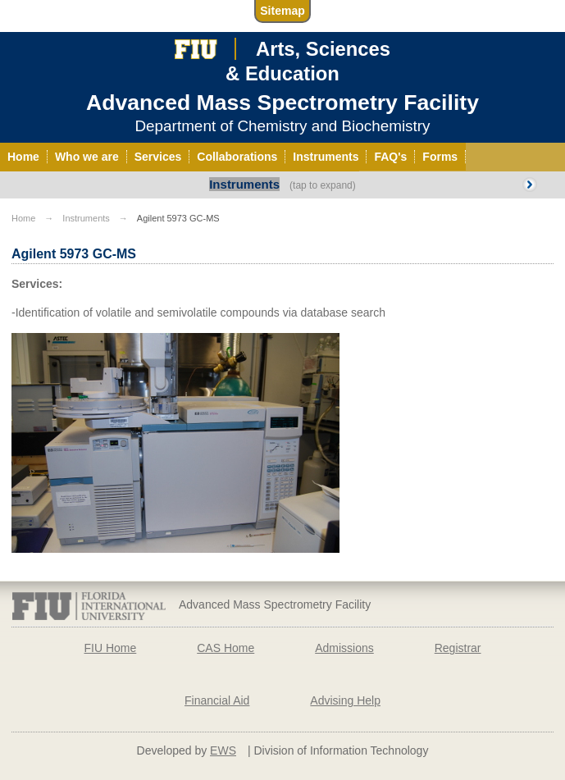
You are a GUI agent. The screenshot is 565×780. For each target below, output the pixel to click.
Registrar (458, 648)
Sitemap (282, 10)
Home (23, 218)
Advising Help (345, 700)
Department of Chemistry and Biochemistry (282, 126)
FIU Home (110, 648)
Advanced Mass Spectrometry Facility (282, 102)
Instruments (244, 184)
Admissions (344, 648)
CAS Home (225, 648)
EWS (223, 750)
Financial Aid (217, 700)
